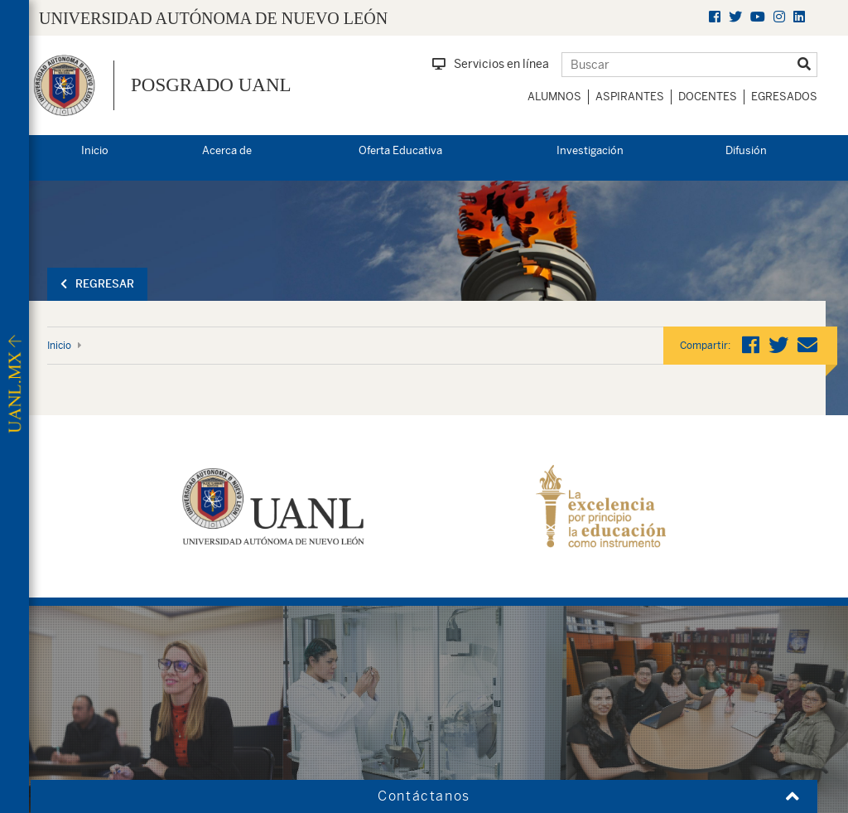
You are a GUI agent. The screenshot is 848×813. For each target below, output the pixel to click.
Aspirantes (629, 96)
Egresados (784, 96)
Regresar (97, 284)
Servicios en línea (490, 63)
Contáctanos (424, 796)
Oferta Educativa (400, 150)
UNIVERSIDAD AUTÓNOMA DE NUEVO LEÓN (213, 18)
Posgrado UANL (211, 85)
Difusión (746, 150)
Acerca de (227, 150)
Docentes (707, 96)
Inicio (94, 150)
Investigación (590, 150)
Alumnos (554, 96)
